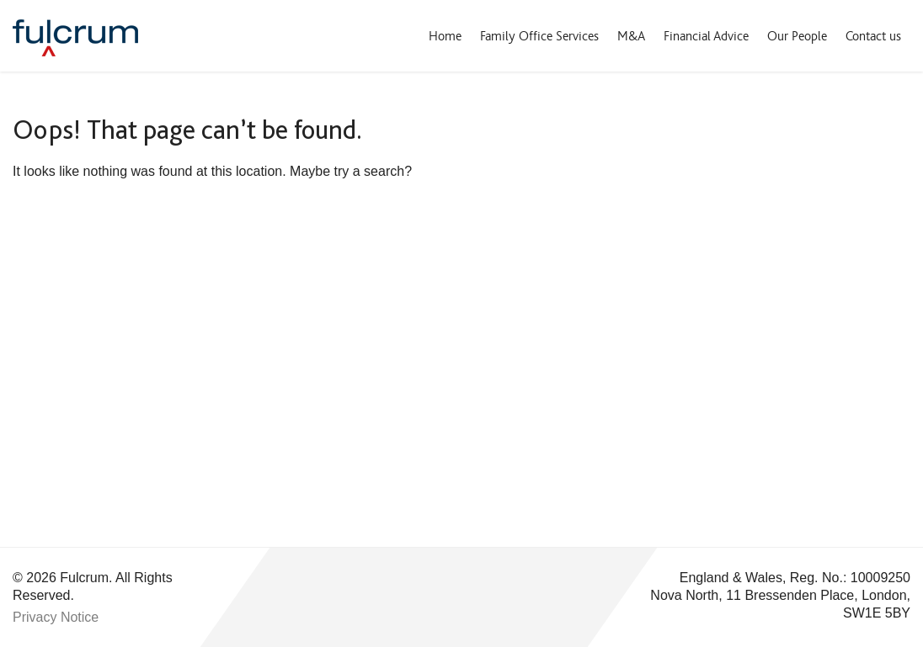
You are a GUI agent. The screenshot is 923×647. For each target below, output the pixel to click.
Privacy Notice (56, 617)
